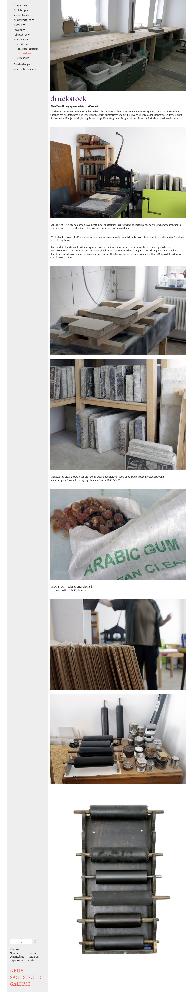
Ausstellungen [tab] (22, 10)
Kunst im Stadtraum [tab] (25, 69)
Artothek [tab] (19, 29)
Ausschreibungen (22, 64)
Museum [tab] (19, 24)
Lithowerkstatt (24, 53)
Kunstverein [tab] (21, 39)
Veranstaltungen (22, 15)
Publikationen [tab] (22, 34)
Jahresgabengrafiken (27, 49)
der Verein (22, 44)
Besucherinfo (20, 5)
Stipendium (23, 58)
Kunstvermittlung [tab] (24, 20)
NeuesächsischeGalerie (25, 977)
